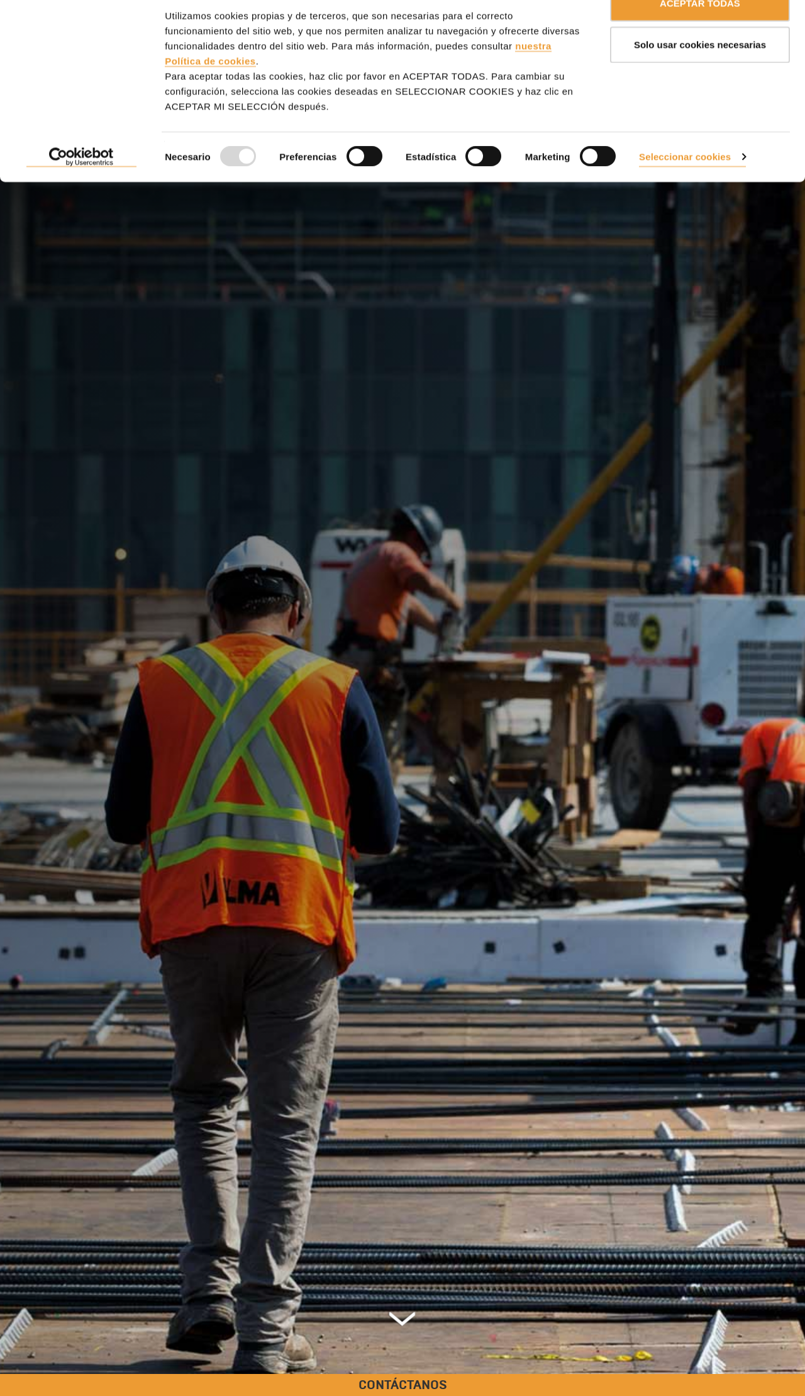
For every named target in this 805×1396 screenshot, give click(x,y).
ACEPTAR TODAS (700, 33)
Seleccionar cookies (685, 186)
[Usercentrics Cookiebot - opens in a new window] (81, 187)
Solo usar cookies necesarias (700, 74)
